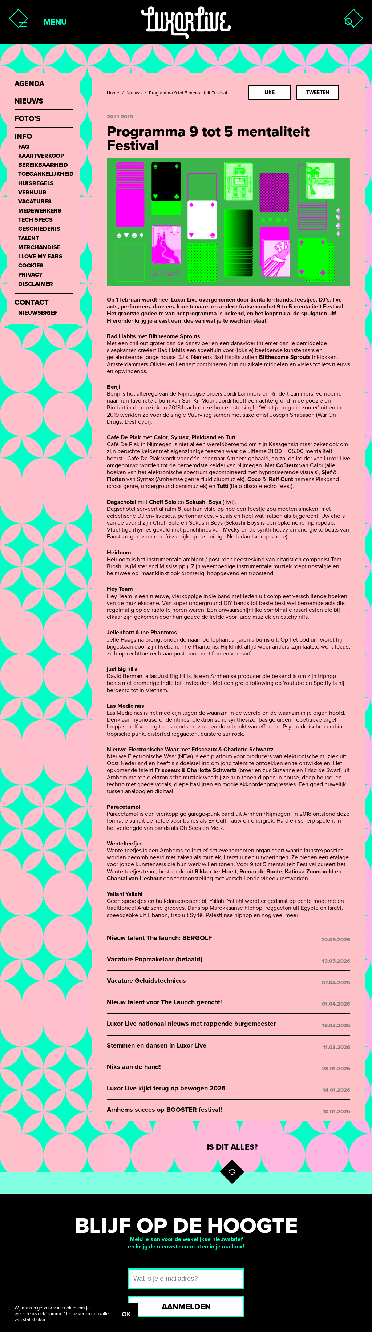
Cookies (30, 265)
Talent (28, 238)
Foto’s (27, 119)
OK (126, 1314)
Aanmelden (186, 1307)
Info (23, 136)
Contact (32, 302)
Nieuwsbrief (37, 313)
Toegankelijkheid (45, 174)
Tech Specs (35, 220)
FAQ (23, 147)
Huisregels (36, 183)
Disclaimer (35, 284)
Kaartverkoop (41, 156)
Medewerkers (39, 210)
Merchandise (39, 247)
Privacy (30, 274)
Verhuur (32, 192)
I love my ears (40, 256)
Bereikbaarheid (43, 165)
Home (113, 93)
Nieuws (134, 93)
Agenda (29, 84)
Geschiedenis (39, 229)
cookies (69, 1308)
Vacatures (35, 201)
